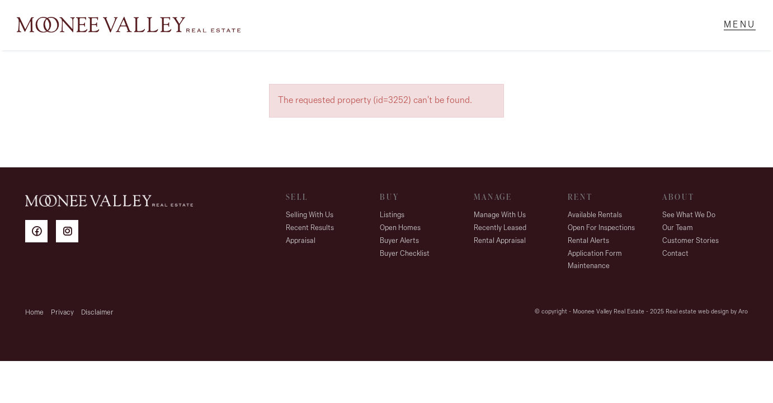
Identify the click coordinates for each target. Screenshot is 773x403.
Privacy (62, 312)
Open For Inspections (601, 228)
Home (34, 312)
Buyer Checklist (405, 253)
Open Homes (400, 228)
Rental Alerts (588, 241)
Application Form (595, 253)
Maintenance (589, 266)
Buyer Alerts (399, 241)
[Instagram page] (70, 233)
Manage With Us (500, 215)
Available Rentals (595, 215)
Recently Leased (500, 228)
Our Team (677, 228)
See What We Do (688, 215)
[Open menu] (739, 25)
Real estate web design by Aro (707, 312)
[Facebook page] (40, 233)
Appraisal (300, 241)
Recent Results (310, 228)
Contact (675, 253)
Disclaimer (97, 312)
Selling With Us (309, 215)
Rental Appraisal (500, 241)
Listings (392, 215)
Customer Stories (690, 241)
